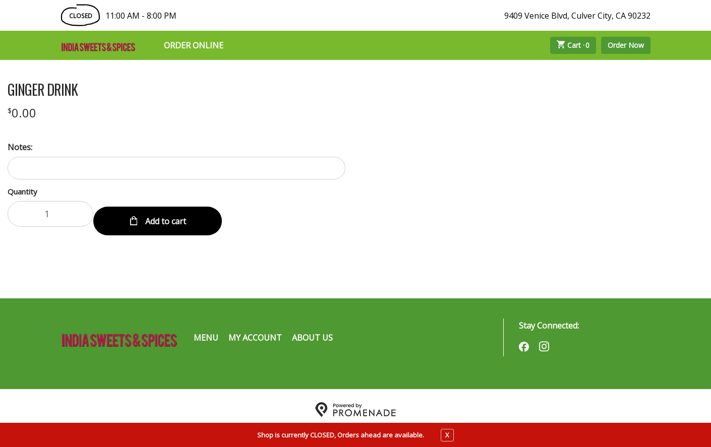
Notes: (20, 147)
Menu (206, 330)
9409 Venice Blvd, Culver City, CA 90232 (577, 15)
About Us (312, 330)
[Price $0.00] (22, 112)
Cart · (573, 45)
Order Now (626, 45)
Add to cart (164, 213)
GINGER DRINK (43, 89)
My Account (255, 330)
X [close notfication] (447, 434)
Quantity (22, 191)
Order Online (193, 45)
